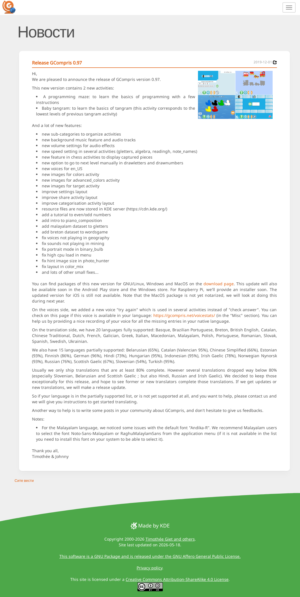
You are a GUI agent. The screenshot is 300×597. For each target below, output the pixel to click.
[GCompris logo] (12, 7)
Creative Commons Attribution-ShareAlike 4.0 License (177, 579)
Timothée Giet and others (170, 539)
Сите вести (24, 480)
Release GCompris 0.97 (57, 63)
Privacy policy (149, 568)
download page (218, 283)
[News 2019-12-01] (275, 62)
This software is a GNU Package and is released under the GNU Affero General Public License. (150, 556)
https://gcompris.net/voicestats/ (184, 315)
